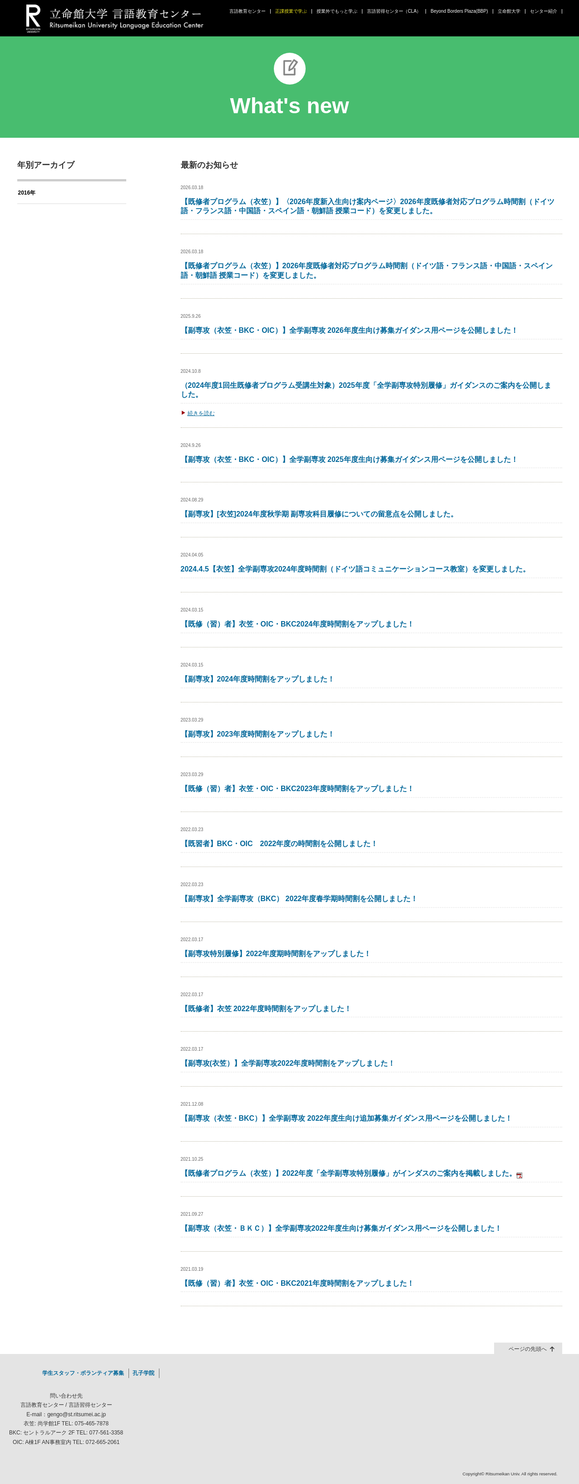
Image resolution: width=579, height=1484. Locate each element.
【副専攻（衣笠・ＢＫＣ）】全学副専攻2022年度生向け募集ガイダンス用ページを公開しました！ (341, 1228)
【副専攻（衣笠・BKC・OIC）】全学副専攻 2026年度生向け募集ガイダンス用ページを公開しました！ (349, 330)
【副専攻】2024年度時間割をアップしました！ (258, 679)
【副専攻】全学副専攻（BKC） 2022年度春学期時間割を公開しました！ (299, 898)
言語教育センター (247, 11)
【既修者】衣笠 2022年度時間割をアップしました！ (266, 1009)
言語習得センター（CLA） (394, 11)
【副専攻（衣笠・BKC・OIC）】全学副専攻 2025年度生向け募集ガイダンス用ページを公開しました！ (349, 459)
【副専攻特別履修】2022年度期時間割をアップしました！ (276, 954)
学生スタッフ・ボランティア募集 (83, 1373)
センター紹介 (543, 11)
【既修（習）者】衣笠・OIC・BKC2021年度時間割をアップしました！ (298, 1283)
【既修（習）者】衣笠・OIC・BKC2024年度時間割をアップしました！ (298, 624)
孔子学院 (143, 1373)
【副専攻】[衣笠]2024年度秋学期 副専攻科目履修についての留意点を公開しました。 (319, 514)
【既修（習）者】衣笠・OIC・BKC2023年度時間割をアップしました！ (298, 788)
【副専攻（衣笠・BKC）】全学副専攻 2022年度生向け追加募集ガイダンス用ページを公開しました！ (347, 1118)
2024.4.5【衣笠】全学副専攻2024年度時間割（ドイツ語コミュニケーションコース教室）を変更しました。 (355, 569)
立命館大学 (509, 11)
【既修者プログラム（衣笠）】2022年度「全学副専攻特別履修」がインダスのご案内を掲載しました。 (352, 1173)
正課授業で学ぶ (291, 11)
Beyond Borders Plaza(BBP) (459, 11)
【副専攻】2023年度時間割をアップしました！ (258, 734)
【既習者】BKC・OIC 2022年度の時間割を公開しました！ (279, 843)
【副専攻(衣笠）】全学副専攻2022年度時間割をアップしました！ (288, 1063)
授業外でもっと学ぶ (337, 11)
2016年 (27, 193)
